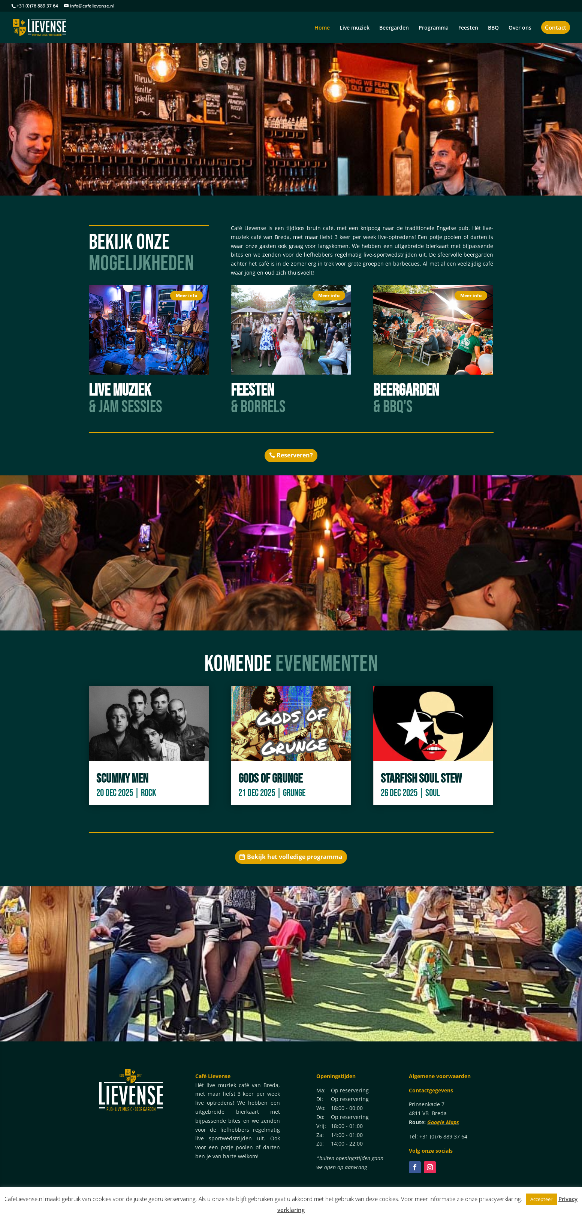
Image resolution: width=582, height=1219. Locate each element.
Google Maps (443, 1122)
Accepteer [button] (541, 1199)
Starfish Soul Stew (421, 778)
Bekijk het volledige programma (295, 857)
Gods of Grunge (270, 778)
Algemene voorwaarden (440, 1076)
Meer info (186, 295)
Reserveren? (295, 455)
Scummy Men (122, 778)
